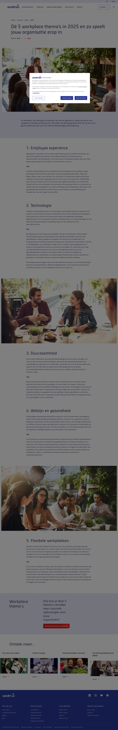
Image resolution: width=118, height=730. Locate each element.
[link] (14, 666)
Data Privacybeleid (47, 727)
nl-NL (113, 1)
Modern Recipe (63, 712)
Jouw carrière (91, 710)
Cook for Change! (38, 653)
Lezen (5, 677)
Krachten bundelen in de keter (73, 653)
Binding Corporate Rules (77, 727)
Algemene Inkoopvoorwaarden (61, 727)
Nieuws (4, 715)
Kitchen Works (63, 710)
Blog (3, 718)
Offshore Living (63, 718)
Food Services (34, 710)
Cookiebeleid (38, 727)
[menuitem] (28, 7)
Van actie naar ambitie (10, 653)
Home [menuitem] (11, 6)
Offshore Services (35, 718)
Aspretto (61, 715)
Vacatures (90, 712)
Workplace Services (36, 715)
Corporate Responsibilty (9, 712)
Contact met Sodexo (93, 715)
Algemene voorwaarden (26, 727)
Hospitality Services (36, 712)
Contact (104, 7)
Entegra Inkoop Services (37, 721)
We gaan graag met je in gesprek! (56, 626)
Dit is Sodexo (5, 710)
